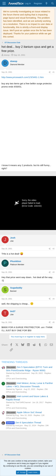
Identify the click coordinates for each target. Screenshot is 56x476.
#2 (54, 249)
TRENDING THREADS (14, 362)
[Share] (50, 72)
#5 (54, 322)
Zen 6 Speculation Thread (23, 422)
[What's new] (46, 3)
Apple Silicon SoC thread (24, 412)
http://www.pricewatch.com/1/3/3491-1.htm (22, 77)
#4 (54, 299)
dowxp (7, 55)
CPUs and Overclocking (16, 378)
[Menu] (4, 3)
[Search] (52, 3)
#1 (54, 72)
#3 (54, 272)
